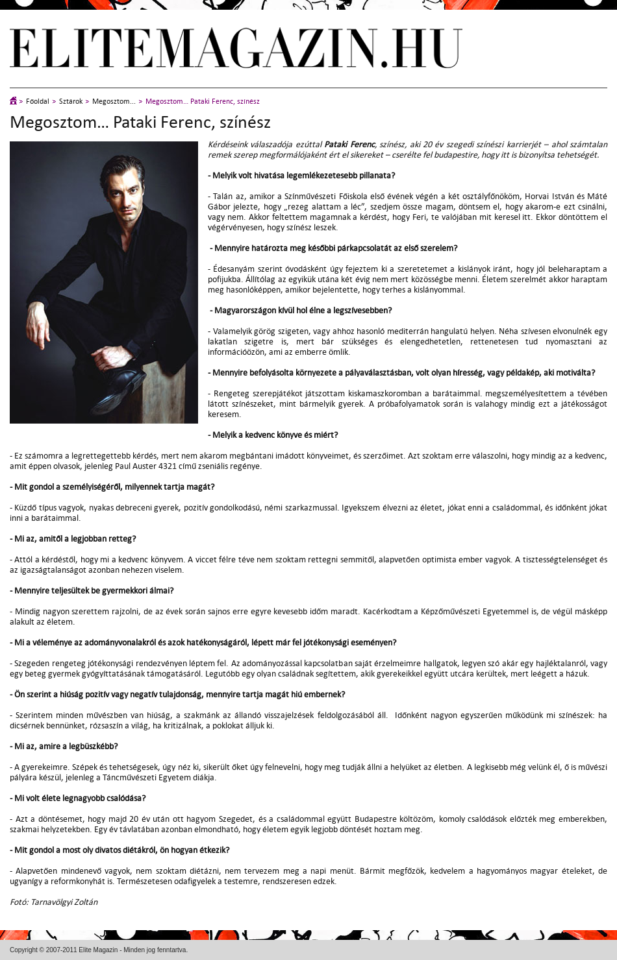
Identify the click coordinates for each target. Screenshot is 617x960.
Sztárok (70, 101)
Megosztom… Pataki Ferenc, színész (202, 101)
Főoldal (37, 101)
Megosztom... (114, 101)
